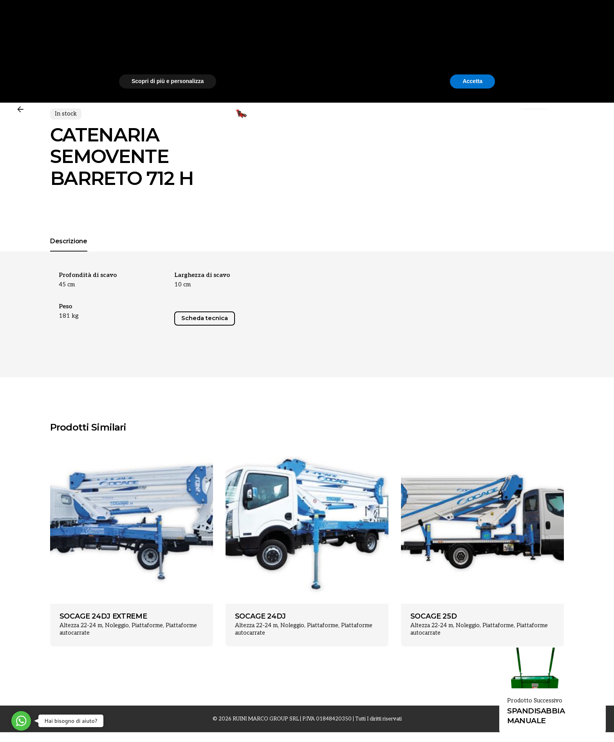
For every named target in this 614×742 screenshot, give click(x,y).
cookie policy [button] (336, 679)
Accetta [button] (472, 720)
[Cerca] (595, 44)
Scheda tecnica (204, 487)
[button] (491, 658)
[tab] (68, 420)
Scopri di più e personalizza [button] (168, 720)
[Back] (20, 109)
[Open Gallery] (255, 129)
